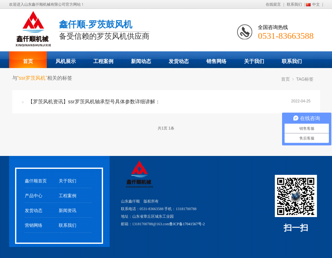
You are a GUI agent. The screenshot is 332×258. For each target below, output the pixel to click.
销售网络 (216, 61)
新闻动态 (141, 61)
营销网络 (33, 225)
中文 (316, 4)
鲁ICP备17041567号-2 (187, 224)
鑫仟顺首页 (36, 181)
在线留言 (273, 4)
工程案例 (103, 61)
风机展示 (66, 61)
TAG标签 (305, 79)
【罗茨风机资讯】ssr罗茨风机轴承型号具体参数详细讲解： (94, 101)
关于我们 (254, 61)
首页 (28, 61)
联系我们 (294, 4)
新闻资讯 (67, 210)
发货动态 (179, 61)
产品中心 (33, 195)
